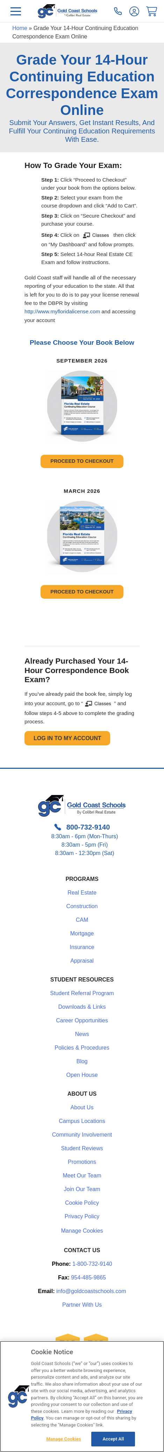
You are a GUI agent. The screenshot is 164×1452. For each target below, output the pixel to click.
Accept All (113, 1439)
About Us (82, 1107)
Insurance (82, 947)
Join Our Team (82, 1189)
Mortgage (82, 933)
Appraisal (82, 961)
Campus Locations (82, 1121)
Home (19, 28)
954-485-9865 (88, 1277)
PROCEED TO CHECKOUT (81, 461)
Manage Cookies (82, 1231)
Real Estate (82, 893)
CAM (82, 920)
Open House (82, 1075)
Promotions (82, 1162)
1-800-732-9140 (92, 1264)
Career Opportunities (82, 1020)
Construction (82, 906)
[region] (82, 1396)
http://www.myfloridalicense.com (62, 311)
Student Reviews (82, 1148)
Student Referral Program (82, 993)
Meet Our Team (82, 1176)
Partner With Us (82, 1305)
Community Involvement (82, 1135)
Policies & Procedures (82, 1048)
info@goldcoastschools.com (91, 1291)
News (82, 1034)
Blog (81, 1061)
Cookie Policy (82, 1203)
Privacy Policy (82, 1216)
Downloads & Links (82, 1007)
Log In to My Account (67, 738)
